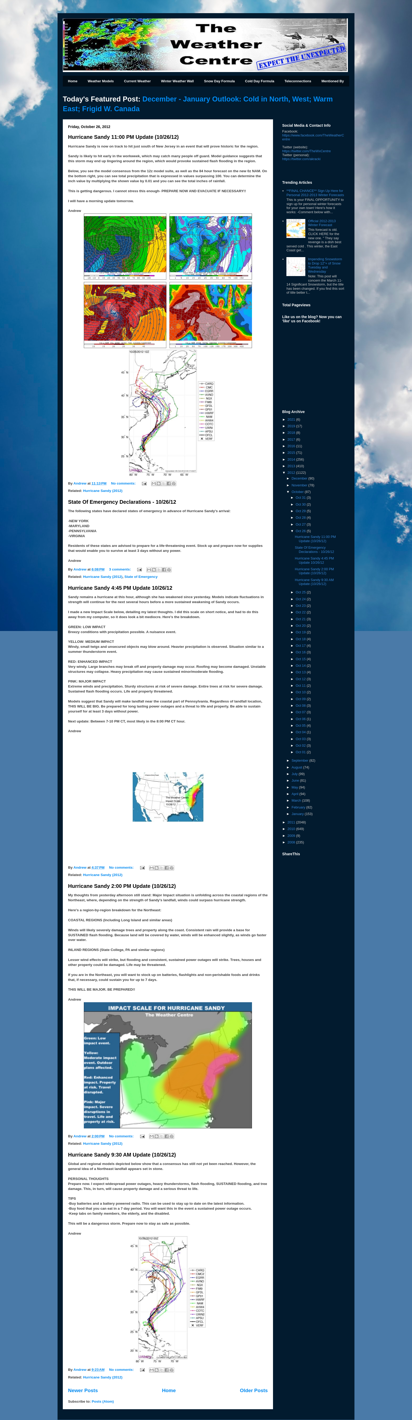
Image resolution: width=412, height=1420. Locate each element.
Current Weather (137, 81)
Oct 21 (301, 619)
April (296, 794)
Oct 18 (301, 639)
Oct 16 (301, 652)
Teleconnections (298, 81)
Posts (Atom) (103, 1401)
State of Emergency (141, 577)
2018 (291, 433)
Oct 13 (301, 672)
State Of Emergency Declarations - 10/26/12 (122, 502)
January (298, 814)
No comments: (124, 483)
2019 (291, 426)
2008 (291, 842)
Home (73, 81)
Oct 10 (301, 692)
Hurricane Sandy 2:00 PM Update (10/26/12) (122, 886)
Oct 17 (301, 646)
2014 (291, 459)
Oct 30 (301, 504)
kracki (301, 159)
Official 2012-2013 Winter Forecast (322, 223)
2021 (291, 419)
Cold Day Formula (259, 81)
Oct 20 (301, 626)
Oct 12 (301, 679)
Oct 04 (301, 732)
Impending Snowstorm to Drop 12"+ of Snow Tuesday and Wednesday (325, 265)
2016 (291, 446)
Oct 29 (301, 511)
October (298, 492)
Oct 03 (301, 739)
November (300, 485)
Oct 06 (301, 719)
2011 (291, 822)
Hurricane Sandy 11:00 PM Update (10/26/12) (123, 137)
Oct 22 (301, 612)
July (295, 774)
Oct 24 (301, 599)
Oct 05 (301, 725)
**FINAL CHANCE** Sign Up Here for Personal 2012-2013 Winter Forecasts (315, 193)
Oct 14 (301, 666)
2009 (291, 836)
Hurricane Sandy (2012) (102, 491)
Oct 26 (301, 531)
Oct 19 (301, 632)
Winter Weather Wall (177, 81)
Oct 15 (301, 659)
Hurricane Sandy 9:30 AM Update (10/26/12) (122, 1155)
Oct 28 (301, 518)
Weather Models (101, 81)
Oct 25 (301, 592)
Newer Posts (83, 1390)
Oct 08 (301, 706)
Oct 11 (301, 686)
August (297, 767)
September (300, 760)
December (300, 478)
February (299, 807)
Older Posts (254, 1390)
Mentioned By (332, 81)
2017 (291, 439)
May (295, 787)
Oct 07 (301, 712)
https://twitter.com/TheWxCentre (306, 151)
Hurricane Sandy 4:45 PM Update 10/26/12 (120, 588)
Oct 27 (301, 524)
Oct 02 (301, 745)
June (296, 780)
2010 (291, 829)
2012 (291, 473)
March (297, 800)
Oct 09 (301, 699)
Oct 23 (301, 606)
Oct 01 (301, 752)
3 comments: (120, 569)
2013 (291, 466)
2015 (291, 453)
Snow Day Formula (219, 81)
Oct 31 (301, 498)
